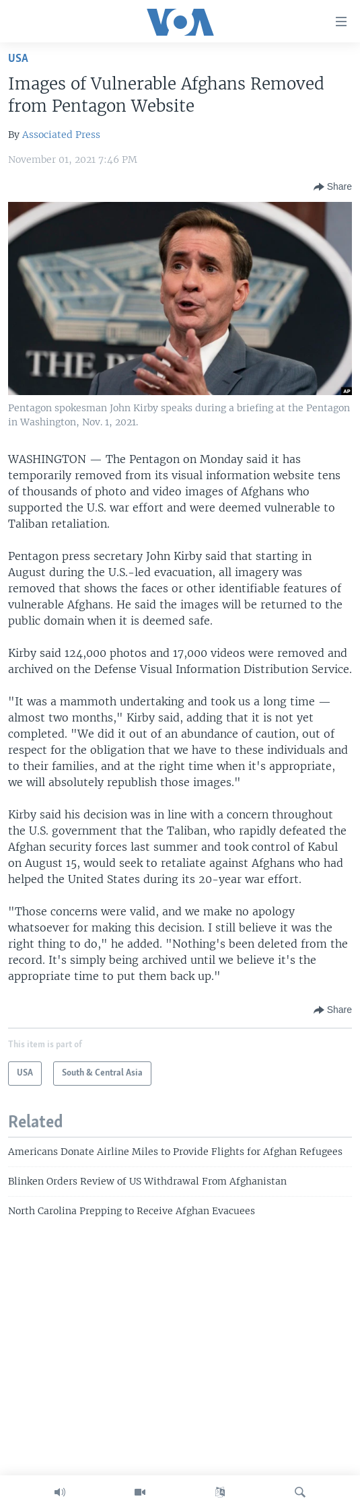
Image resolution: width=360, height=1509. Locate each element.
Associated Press (61, 135)
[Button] (333, 187)
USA (18, 59)
